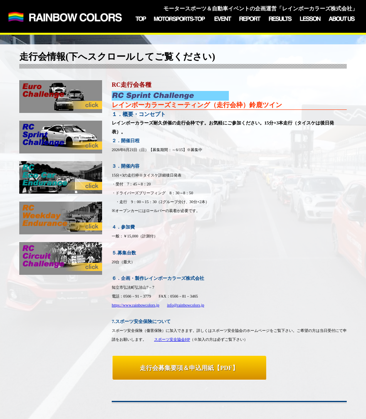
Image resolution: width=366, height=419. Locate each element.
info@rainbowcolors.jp (185, 305)
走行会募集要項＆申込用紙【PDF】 (189, 368)
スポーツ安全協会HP (172, 339)
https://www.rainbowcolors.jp (135, 305)
